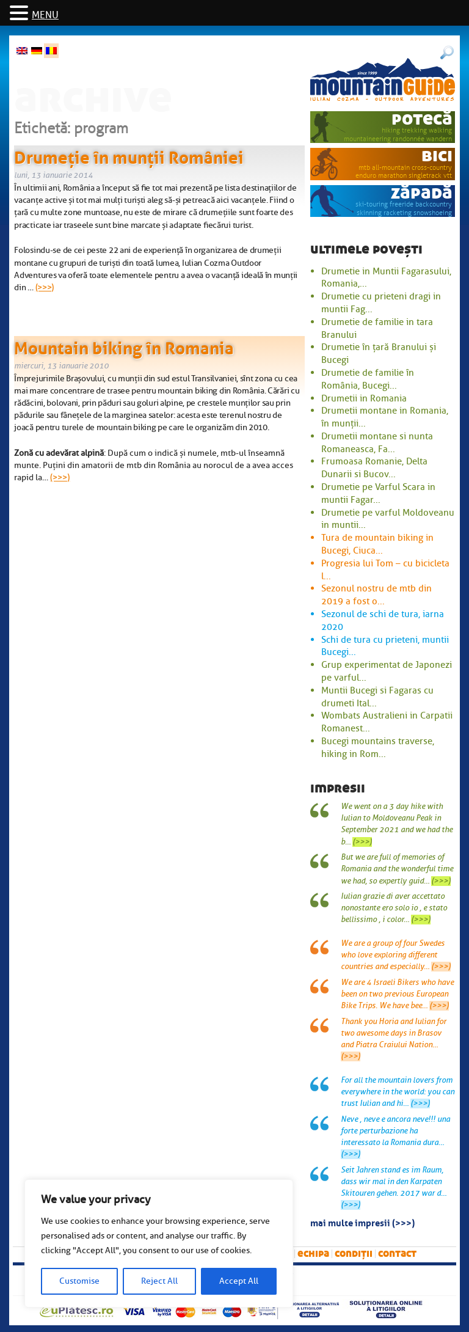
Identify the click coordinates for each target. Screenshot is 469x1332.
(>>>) (44, 287)
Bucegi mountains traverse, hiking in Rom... (377, 747)
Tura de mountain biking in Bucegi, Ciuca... (377, 544)
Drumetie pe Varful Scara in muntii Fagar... (378, 493)
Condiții (354, 1253)
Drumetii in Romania (364, 398)
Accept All (238, 1281)
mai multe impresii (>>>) (362, 1222)
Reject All (159, 1281)
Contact (397, 1253)
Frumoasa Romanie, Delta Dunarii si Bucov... (374, 467)
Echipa (313, 1253)
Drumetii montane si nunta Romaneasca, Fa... (377, 442)
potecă (422, 119)
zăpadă (422, 193)
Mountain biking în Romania (124, 345)
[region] (158, 1243)
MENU (45, 15)
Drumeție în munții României (129, 155)
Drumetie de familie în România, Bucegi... (367, 379)
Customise (79, 1281)
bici (437, 155)
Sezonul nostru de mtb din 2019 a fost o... (376, 594)
